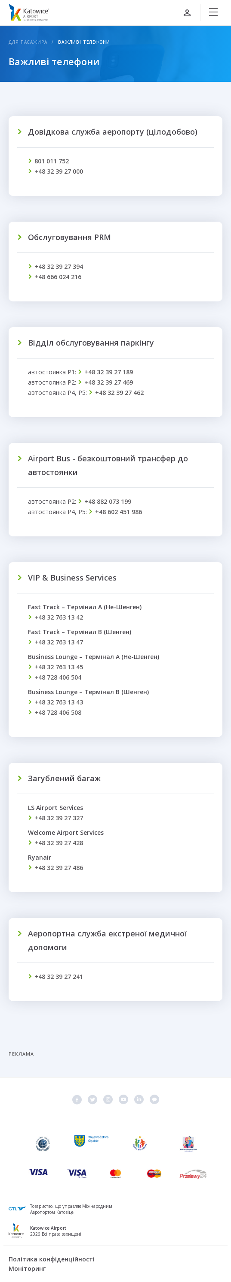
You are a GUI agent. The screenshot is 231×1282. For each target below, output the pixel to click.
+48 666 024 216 (57, 277)
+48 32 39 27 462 (119, 392)
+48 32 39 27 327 (58, 818)
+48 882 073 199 (107, 501)
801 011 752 (51, 161)
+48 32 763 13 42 (58, 617)
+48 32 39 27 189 (108, 372)
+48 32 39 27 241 (58, 976)
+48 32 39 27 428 (58, 843)
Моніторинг (27, 1268)
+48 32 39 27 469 (108, 382)
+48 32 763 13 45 (58, 667)
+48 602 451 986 (118, 512)
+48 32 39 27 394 (58, 266)
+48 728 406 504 (57, 677)
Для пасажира (28, 42)
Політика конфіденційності (52, 1259)
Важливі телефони (84, 42)
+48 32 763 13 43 (58, 702)
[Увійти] (187, 13)
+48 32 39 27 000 (58, 171)
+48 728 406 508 (57, 712)
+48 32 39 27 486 (58, 868)
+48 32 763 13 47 (58, 642)
